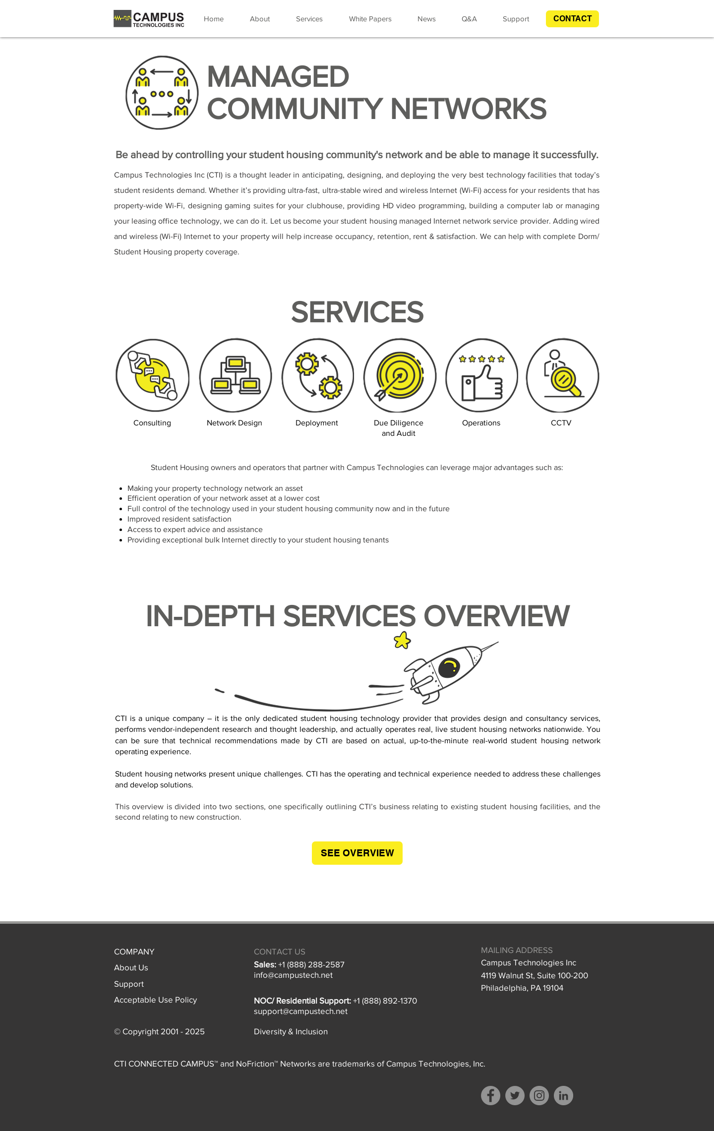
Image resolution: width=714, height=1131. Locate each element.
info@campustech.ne (292, 974)
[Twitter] (515, 1095)
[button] (572, 19)
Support (129, 983)
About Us (131, 967)
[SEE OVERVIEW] (357, 853)
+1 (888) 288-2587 (311, 964)
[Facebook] (490, 1095)
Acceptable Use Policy (155, 999)
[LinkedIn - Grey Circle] (563, 1095)
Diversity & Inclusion (291, 1031)
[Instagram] (539, 1095)
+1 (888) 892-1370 (385, 1000)
